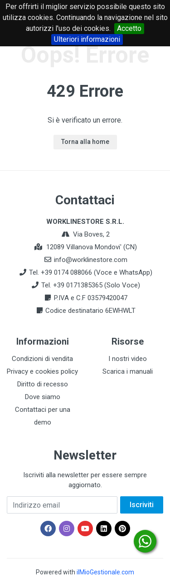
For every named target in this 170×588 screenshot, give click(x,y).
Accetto (129, 28)
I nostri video (127, 359)
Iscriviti (142, 504)
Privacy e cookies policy (42, 371)
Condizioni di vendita (42, 359)
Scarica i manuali (127, 371)
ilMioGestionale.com (105, 572)
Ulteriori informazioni (87, 39)
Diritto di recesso (42, 384)
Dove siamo (42, 397)
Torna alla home (85, 141)
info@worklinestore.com (90, 260)
